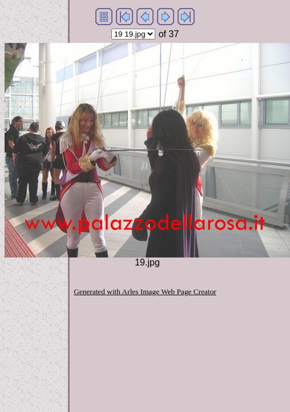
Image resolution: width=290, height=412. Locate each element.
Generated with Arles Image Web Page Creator (145, 291)
